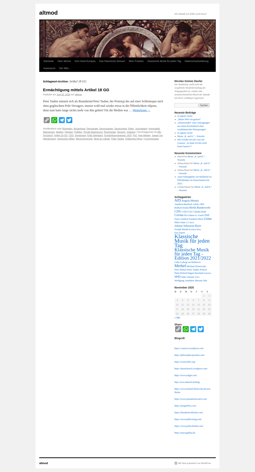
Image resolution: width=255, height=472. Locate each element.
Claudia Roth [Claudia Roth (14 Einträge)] (199, 211)
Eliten (131, 128)
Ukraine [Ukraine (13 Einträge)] (190, 277)
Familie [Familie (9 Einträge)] (201, 215)
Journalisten (141, 128)
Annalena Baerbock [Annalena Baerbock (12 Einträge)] (183, 204)
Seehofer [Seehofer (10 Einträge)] (207, 273)
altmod (48, 13)
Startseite (48, 61)
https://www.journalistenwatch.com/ (190, 399)
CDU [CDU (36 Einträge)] (177, 211)
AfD (159, 132)
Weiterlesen (141, 110)
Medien (59, 132)
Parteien (69, 132)
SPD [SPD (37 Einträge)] (177, 277)
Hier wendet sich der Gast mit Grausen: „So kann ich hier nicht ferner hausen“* (192, 143)
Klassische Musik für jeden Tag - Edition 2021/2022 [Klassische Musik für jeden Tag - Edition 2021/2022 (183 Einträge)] (192, 254)
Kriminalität (154, 128)
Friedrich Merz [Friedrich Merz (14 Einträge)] (196, 219)
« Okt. (177, 317)
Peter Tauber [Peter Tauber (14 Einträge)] (193, 269)
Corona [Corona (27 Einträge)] (178, 215)
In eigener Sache (184, 116)
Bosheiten (67, 128)
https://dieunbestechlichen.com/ (188, 412)
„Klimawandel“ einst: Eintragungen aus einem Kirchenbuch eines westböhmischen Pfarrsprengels (193, 126)
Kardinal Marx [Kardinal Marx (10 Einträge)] (195, 229)
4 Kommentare (151, 139)
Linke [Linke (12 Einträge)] (177, 262)
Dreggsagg (80, 135)
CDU (71, 135)
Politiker (78, 132)
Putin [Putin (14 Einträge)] (177, 273)
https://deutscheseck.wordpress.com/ (190, 368)
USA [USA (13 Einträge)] (197, 277)
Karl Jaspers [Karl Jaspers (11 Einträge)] (179, 233)
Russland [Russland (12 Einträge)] (199, 273)
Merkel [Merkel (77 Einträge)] (180, 265)
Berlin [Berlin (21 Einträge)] (192, 207)
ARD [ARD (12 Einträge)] (201, 204)
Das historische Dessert (112, 61)
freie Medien (144, 135)
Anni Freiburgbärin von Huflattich (192, 176)
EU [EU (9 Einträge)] (196, 215)
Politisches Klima (133, 139)
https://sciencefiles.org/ (184, 362)
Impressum (49, 68)
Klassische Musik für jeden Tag (164, 61)
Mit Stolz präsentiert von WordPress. (194, 463)
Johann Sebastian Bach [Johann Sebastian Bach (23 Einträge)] (187, 225)
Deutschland (121, 128)
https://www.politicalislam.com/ (188, 426)
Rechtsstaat (110, 132)
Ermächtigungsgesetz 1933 (117, 135)
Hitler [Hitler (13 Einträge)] (177, 222)
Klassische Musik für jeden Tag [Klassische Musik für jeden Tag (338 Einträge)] (192, 240)
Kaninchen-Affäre (66, 139)
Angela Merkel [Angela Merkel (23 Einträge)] (190, 200)
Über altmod (64, 61)
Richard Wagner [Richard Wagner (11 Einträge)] (187, 273)
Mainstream (49, 132)
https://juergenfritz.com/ (185, 405)
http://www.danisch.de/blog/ (187, 382)
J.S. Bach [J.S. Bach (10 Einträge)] (190, 222)
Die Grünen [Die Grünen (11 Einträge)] (189, 215)
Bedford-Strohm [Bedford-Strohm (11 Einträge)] (181, 208)
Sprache (121, 132)
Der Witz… (65, 68)
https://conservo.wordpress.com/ (189, 348)
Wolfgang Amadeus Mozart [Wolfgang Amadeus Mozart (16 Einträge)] (188, 280)
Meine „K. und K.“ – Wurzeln (190, 136)
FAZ (135, 135)
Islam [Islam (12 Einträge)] (183, 222)
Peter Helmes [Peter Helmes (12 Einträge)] (180, 269)
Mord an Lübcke (102, 139)
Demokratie (92, 128)
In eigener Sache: (185, 133)
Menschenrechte (84, 139)
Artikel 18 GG (61, 135)
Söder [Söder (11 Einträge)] (183, 277)
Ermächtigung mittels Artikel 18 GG (76, 90)
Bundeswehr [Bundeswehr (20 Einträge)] (203, 207)
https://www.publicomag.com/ (188, 419)
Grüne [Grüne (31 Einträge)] (208, 219)
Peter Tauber (117, 139)
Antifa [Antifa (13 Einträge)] (196, 204)
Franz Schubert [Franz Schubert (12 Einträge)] (181, 219)
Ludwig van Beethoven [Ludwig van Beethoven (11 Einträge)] (190, 262)
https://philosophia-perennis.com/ (189, 355)
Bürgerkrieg (79, 128)
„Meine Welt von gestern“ (189, 119)
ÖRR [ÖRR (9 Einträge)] (205, 281)
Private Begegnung (93, 132)
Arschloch (48, 135)
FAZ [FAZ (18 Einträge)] (207, 215)
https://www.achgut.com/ (185, 375)
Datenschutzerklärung (196, 61)
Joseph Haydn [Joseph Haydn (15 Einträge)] (181, 229)
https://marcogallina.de (184, 432)
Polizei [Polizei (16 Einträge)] (203, 269)
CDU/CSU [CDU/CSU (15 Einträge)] (187, 211)
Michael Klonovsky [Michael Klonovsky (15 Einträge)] (196, 266)
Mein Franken (136, 61)
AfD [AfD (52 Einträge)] (177, 200)
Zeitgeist (131, 132)
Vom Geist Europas (85, 61)
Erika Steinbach (95, 135)
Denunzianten (106, 128)
